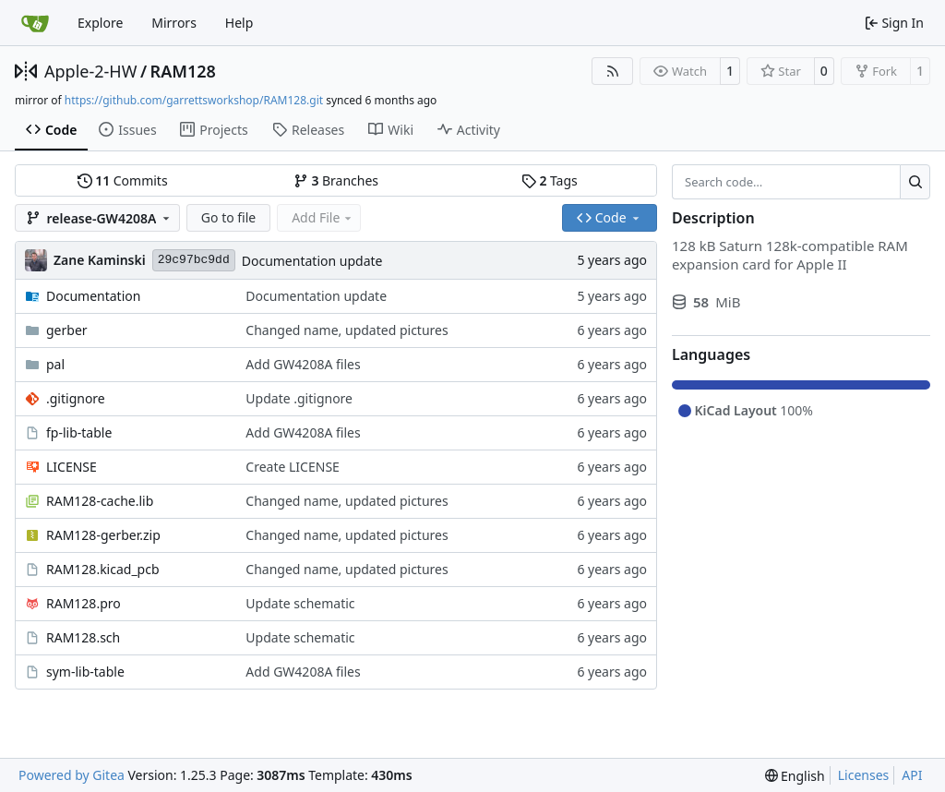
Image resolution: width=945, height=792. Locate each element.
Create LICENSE (292, 466)
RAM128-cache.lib (99, 501)
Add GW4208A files (302, 364)
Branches (335, 180)
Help (239, 22)
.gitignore (75, 398)
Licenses (864, 775)
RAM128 (183, 71)
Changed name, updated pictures (346, 330)
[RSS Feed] (613, 71)
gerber (67, 330)
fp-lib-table (79, 432)
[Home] (35, 23)
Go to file (228, 217)
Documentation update (312, 261)
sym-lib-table (85, 671)
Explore (100, 22)
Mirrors (174, 22)
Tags (549, 180)
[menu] (795, 776)
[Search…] (915, 181)
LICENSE (71, 466)
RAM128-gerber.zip (103, 535)
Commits (123, 180)
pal (55, 364)
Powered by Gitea (71, 775)
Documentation (93, 296)
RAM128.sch (83, 637)
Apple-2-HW (90, 71)
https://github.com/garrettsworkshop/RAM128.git (194, 100)
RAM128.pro (83, 603)
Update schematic (299, 603)
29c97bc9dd (194, 260)
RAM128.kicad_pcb (103, 569)
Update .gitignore (299, 398)
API (912, 775)
